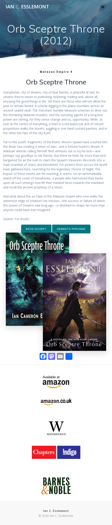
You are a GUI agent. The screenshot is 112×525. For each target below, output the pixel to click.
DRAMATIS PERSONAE (71, 228)
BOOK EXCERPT (36, 228)
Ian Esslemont (27, 6)
